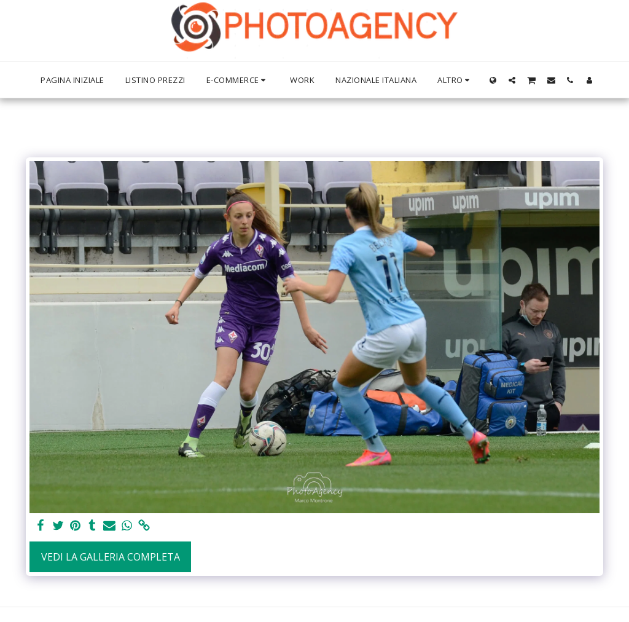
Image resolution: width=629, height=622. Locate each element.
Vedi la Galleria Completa (110, 557)
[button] (512, 80)
